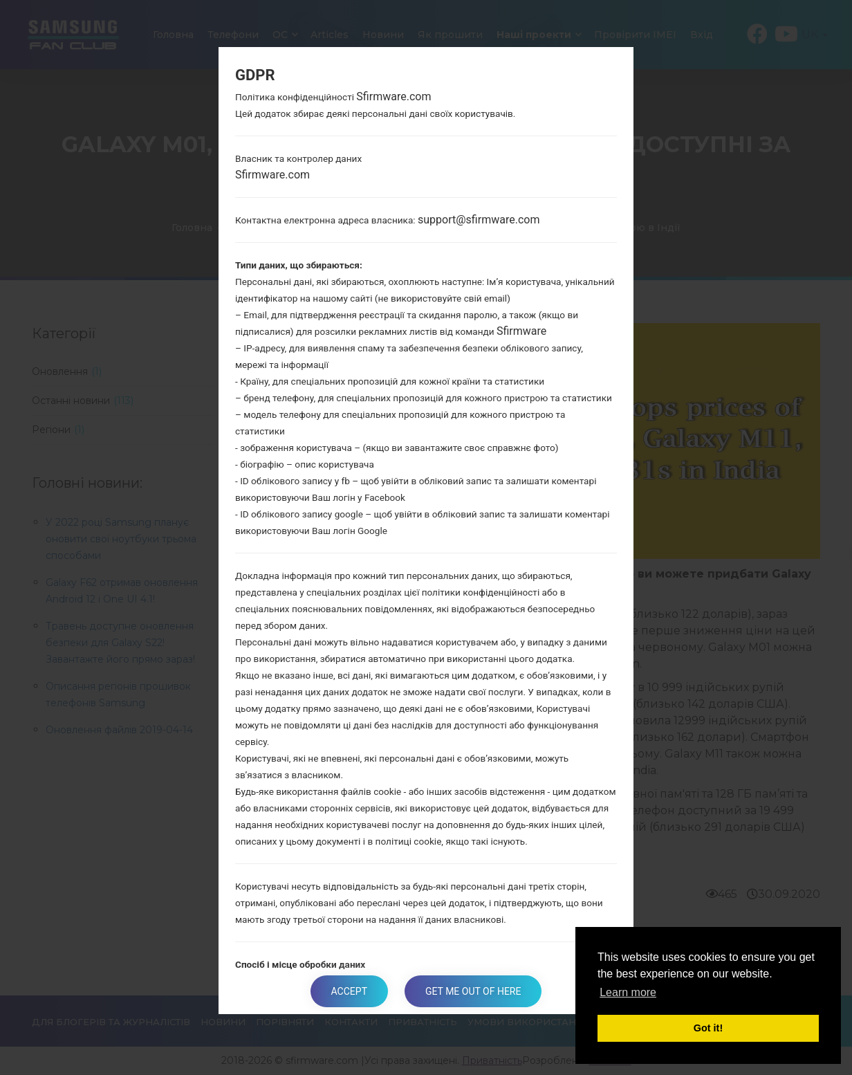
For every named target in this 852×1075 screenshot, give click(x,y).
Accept (349, 991)
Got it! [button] (708, 1027)
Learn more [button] (628, 992)
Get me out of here (473, 991)
